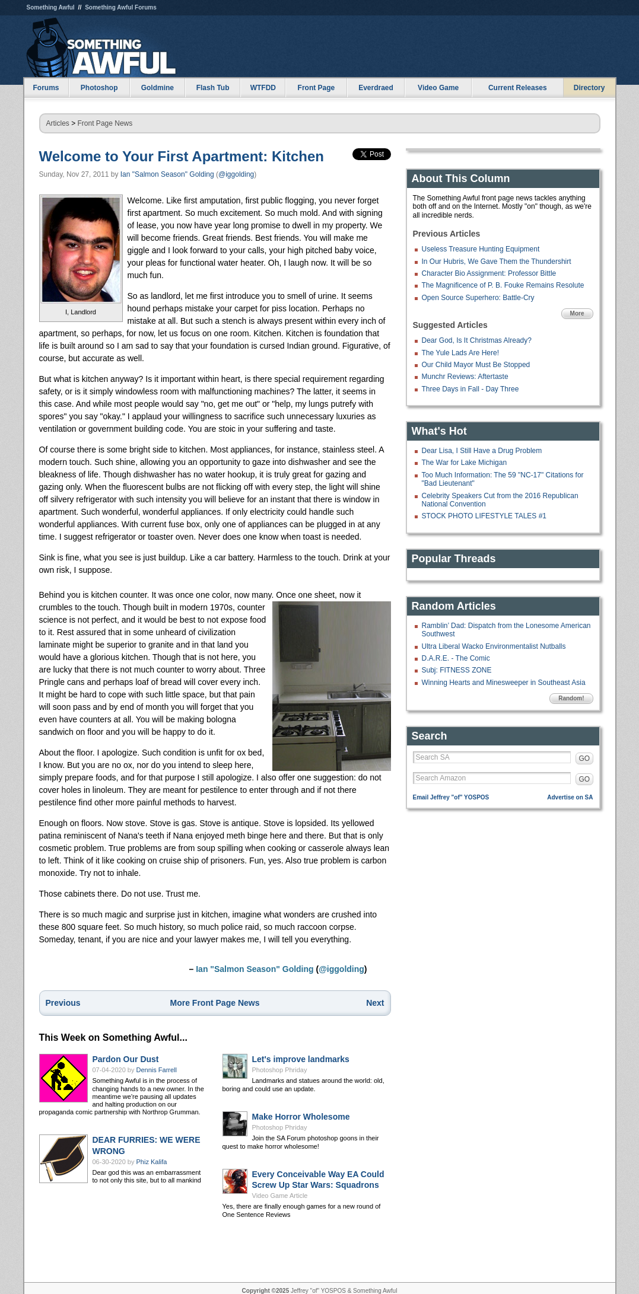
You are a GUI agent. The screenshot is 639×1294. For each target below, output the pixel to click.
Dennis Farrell (156, 1069)
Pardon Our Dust (126, 1059)
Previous (63, 1003)
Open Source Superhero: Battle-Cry (478, 298)
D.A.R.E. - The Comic (456, 658)
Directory (589, 88)
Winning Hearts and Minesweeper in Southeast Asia (504, 682)
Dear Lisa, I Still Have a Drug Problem (482, 451)
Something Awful (51, 7)
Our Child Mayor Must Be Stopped (476, 365)
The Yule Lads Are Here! (461, 353)
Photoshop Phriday (279, 1069)
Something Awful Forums (121, 7)
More (577, 313)
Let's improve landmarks (300, 1059)
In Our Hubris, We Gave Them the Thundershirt (496, 261)
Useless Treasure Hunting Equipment (481, 249)
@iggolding (236, 174)
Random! (571, 698)
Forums (46, 88)
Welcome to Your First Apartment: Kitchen (182, 156)
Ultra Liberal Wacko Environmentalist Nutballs (494, 646)
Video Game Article (280, 1195)
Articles (57, 123)
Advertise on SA (570, 797)
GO (584, 758)
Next (375, 1003)
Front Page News (105, 123)
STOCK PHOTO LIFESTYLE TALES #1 (484, 516)
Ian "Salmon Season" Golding (167, 174)
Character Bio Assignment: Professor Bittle (489, 273)
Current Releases (517, 88)
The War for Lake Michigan (464, 462)
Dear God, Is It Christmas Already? (477, 340)
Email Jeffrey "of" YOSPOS (451, 797)
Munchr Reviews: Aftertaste (465, 376)
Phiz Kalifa (151, 1161)
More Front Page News (215, 1003)
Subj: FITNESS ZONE (457, 670)
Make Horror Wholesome (301, 1116)
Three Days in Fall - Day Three (470, 389)
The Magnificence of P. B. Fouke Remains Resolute (503, 285)
